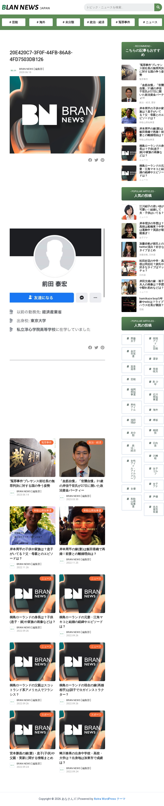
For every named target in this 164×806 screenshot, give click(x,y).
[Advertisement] (57, 198)
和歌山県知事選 (43, 510)
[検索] (158, 7)
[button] (90, 160)
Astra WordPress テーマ (109, 799)
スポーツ (46, 714)
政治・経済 (95, 442)
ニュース (46, 578)
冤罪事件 (46, 442)
